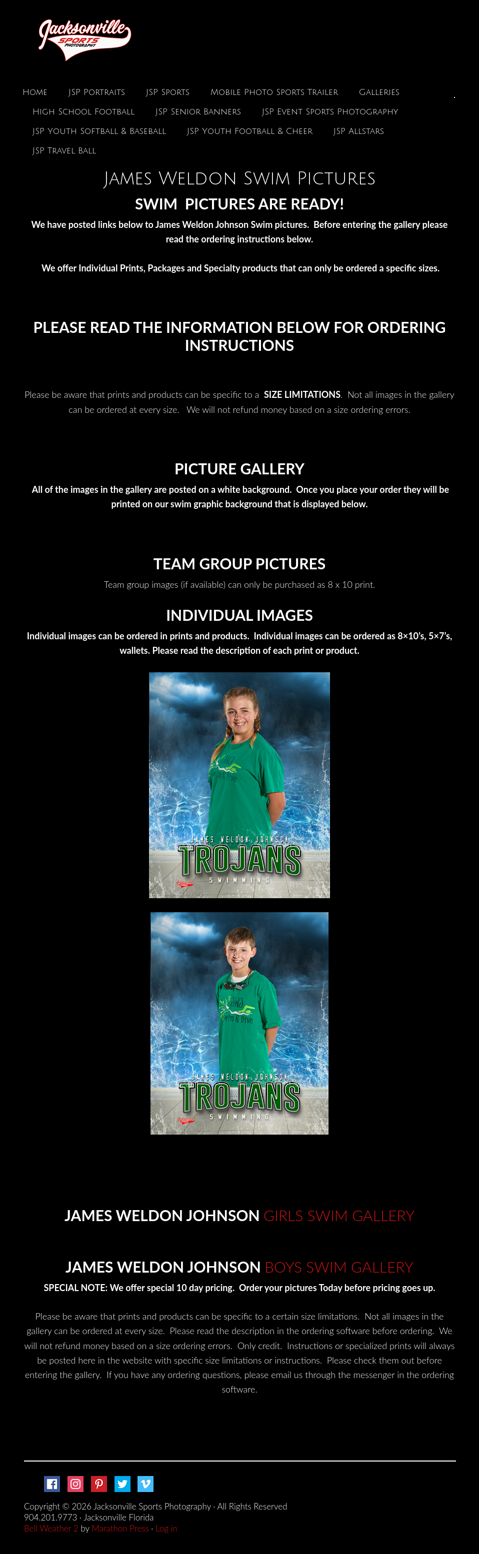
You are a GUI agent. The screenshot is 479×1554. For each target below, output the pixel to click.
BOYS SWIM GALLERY (339, 1267)
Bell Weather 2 (51, 1528)
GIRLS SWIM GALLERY (339, 1215)
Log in (167, 1528)
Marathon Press (120, 1528)
